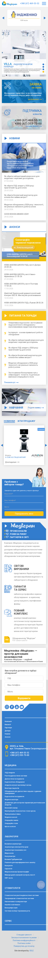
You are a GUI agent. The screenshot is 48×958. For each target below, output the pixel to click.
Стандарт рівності (24, 935)
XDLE (31, 951)
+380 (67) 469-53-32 (29, 3)
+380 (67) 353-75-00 (28, 123)
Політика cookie (24, 943)
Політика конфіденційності (24, 940)
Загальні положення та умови (24, 938)
